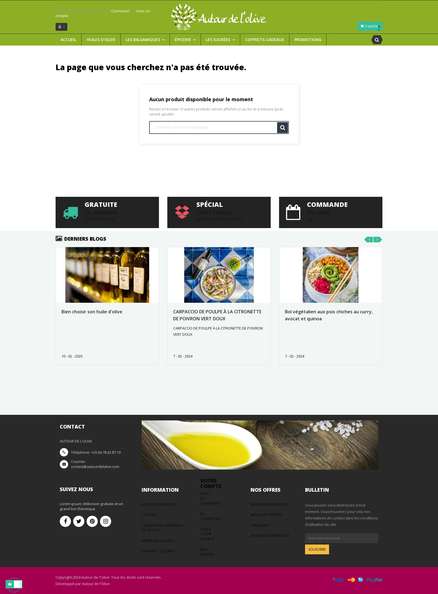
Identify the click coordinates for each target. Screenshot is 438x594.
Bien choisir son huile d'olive (91, 312)
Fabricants (261, 525)
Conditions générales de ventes (162, 528)
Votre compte (210, 483)
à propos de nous (158, 504)
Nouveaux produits (269, 504)
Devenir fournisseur (270, 535)
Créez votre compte (207, 534)
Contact (150, 514)
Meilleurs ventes (266, 514)
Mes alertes (207, 552)
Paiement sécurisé (158, 550)
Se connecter (210, 516)
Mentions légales (158, 540)
